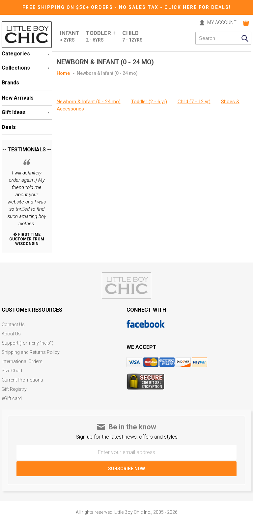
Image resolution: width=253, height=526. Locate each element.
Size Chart (12, 371)
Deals (9, 127)
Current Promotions (22, 380)
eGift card (12, 398)
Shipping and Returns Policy (31, 352)
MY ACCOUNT (222, 22)
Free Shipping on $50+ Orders (68, 7)
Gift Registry (14, 389)
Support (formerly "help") (27, 343)
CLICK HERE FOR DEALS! (197, 7)
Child (132, 37)
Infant (69, 37)
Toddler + (101, 37)
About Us (11, 334)
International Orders (22, 361)
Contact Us (13, 325)
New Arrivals (18, 98)
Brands (10, 82)
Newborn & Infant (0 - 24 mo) (107, 73)
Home (63, 73)
